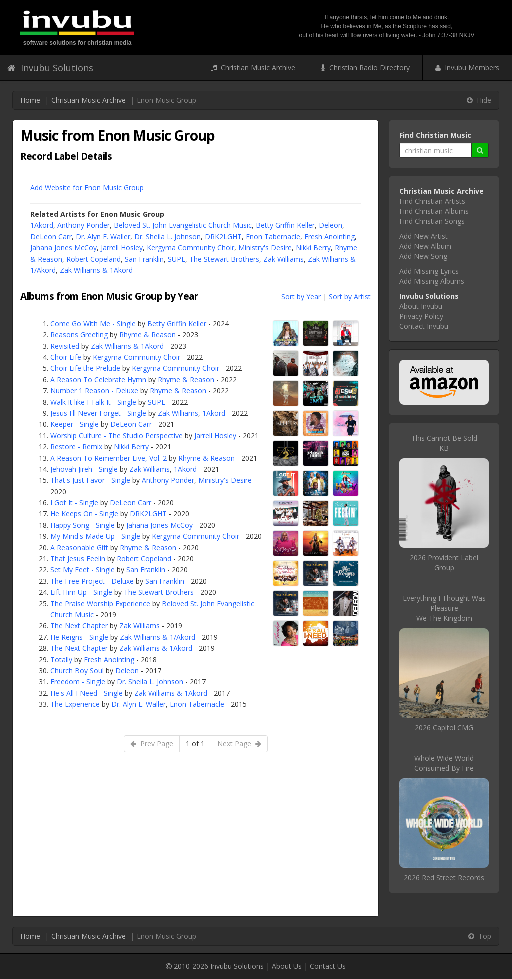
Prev (152, 743)
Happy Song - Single (82, 525)
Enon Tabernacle (273, 236)
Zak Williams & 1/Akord (158, 637)
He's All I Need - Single (86, 693)
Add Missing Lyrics (429, 271)
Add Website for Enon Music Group (87, 187)
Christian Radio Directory (365, 67)
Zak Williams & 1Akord (96, 270)
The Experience (75, 704)
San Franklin (144, 259)
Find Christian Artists (433, 201)
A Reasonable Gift (79, 547)
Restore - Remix (76, 446)
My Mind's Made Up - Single (95, 536)
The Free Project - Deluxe (92, 581)
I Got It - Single (74, 502)
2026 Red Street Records (444, 877)
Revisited (65, 346)
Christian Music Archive (253, 67)
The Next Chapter (79, 625)
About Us (287, 966)
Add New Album (426, 246)
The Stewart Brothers (225, 259)
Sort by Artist (350, 296)
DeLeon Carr (51, 236)
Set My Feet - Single (82, 569)
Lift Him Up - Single (81, 592)
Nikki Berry (313, 247)
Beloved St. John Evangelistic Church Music (183, 225)
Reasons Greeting (79, 334)
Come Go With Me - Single (93, 323)
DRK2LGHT (223, 236)
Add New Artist (424, 236)
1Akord (42, 225)
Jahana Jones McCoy (63, 247)
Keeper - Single (74, 424)
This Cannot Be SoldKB (445, 443)
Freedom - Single (78, 681)
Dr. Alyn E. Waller (103, 236)
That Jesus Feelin (78, 558)
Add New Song (424, 256)
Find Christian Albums (434, 211)
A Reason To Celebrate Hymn (98, 379)
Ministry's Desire (265, 247)
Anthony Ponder (84, 225)
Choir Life (66, 357)
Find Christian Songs (432, 221)
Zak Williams (284, 259)
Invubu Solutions (51, 68)
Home (30, 100)
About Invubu (421, 306)
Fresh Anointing (329, 236)
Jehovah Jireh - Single (84, 469)
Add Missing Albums (432, 281)
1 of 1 (195, 743)
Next (240, 743)
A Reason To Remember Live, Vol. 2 (108, 458)
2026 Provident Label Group (444, 562)
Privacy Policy (422, 316)
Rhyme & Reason (148, 334)
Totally (61, 659)
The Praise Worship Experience (100, 603)
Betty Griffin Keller (285, 225)
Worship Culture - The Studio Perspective (116, 435)
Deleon (330, 225)
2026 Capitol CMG (444, 727)
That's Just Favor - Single (90, 480)
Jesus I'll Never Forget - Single (98, 413)
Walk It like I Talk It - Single (93, 402)
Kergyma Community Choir (190, 247)
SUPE (177, 259)
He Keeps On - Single (84, 513)
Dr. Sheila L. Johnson (167, 236)
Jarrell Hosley (122, 247)
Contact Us (328, 966)
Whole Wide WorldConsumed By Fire (444, 763)
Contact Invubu (424, 326)
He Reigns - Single (79, 637)
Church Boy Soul (77, 670)
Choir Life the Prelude (85, 368)
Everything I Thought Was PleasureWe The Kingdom (444, 608)
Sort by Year (301, 296)
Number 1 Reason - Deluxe (94, 390)
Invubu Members (468, 67)
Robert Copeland (93, 259)
